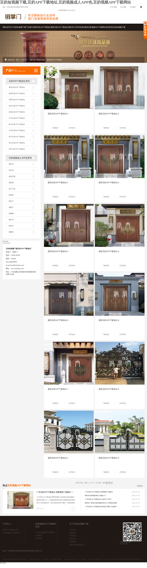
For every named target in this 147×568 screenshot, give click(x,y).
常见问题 (38, 538)
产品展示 (29, 27)
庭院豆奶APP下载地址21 (58, 182)
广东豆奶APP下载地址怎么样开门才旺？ (98, 499)
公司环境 (77, 27)
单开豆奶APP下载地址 (17, 137)
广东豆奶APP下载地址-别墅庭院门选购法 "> (55, 492)
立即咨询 (72, 128)
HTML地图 (113, 7)
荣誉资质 (72, 533)
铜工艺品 (12, 189)
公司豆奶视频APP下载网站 (45, 532)
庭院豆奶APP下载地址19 (58, 251)
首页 (17, 60)
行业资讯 (38, 535)
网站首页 (6, 27)
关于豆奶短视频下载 (18, 27)
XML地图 (123, 7)
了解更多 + (140, 486)
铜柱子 (11, 201)
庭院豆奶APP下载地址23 (58, 114)
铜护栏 (11, 226)
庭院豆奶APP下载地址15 (58, 458)
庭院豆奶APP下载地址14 (109, 458)
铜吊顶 (11, 170)
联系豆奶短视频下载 (117, 27)
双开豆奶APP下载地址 (17, 143)
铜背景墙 (12, 176)
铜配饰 (11, 232)
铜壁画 (11, 183)
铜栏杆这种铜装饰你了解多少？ (95, 495)
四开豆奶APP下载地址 (17, 149)
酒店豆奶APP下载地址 (17, 106)
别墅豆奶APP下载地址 (42, 27)
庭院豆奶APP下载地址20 (109, 182)
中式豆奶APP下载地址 (17, 118)
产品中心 (24, 60)
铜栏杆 (71, 27)
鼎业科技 (53, 559)
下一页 (95, 483)
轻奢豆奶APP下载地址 (17, 112)
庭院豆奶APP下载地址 (59, 27)
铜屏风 (11, 195)
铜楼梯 (11, 213)
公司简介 (72, 530)
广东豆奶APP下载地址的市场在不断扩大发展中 (101, 506)
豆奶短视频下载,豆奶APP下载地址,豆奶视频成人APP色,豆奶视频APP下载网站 (65, 2)
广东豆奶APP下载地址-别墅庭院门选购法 (99, 492)
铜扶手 (11, 220)
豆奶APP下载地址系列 (37, 60)
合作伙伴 (72, 539)
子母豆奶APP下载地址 (17, 130)
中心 (15, 70)
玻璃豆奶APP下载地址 (17, 93)
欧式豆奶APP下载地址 (17, 124)
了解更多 (56, 128)
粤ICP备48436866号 (71, 559)
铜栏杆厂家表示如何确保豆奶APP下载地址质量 (101, 503)
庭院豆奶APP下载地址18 (58, 320)
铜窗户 (11, 207)
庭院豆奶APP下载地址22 (109, 114)
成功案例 (84, 27)
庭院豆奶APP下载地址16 (109, 389)
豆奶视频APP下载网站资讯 (98, 27)
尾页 (99, 483)
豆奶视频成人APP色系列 (20, 158)
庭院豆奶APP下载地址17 (58, 389)
